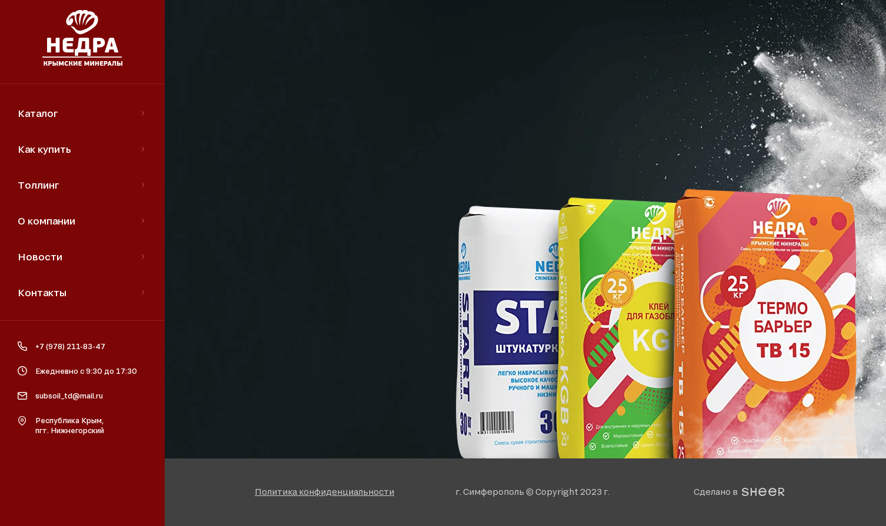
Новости (40, 256)
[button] (324, 492)
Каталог (38, 113)
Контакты (42, 292)
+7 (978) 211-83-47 (70, 346)
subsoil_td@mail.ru (69, 395)
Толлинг (38, 184)
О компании (46, 220)
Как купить (44, 149)
